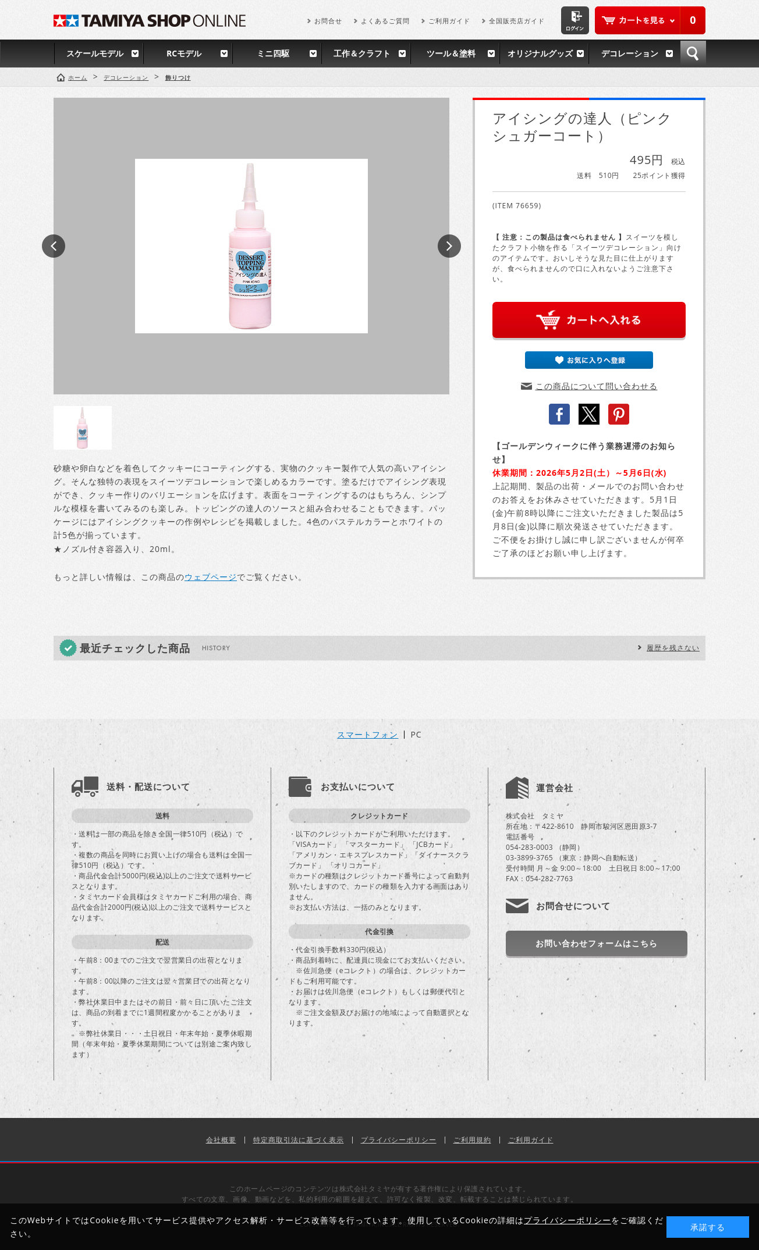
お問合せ (328, 20)
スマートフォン (367, 735)
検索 (693, 53)
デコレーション (629, 53)
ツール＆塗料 (451, 53)
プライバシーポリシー (399, 1140)
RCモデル (183, 53)
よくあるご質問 (385, 20)
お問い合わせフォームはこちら (596, 943)
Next (449, 246)
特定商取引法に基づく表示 (298, 1140)
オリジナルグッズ (540, 53)
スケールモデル (94, 53)
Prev (53, 246)
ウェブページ (211, 576)
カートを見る (650, 20)
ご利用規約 (472, 1140)
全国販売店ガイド (517, 20)
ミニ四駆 (273, 53)
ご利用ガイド (449, 20)
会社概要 (221, 1140)
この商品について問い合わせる (596, 385)
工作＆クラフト (362, 53)
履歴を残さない (673, 648)
